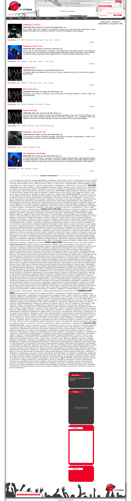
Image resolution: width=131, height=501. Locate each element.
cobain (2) (43, 321)
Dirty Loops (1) (83, 364)
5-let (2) (14, 183)
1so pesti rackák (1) (79, 180)
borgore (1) (24, 277)
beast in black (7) (46, 248)
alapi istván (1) (57, 195)
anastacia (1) (76, 209)
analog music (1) (22, 209)
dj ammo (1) (89, 366)
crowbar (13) (13, 331)
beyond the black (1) (74, 257)
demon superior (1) (15, 358)
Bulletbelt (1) (21, 296)
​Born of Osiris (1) (67, 277)
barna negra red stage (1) (67, 244)
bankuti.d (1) (23, 242)
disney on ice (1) (41, 366)
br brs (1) (25, 279)
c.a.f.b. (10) (78, 298)
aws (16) (21, 232)
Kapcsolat (114, 24)
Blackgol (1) (71, 265)
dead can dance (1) (29, 351)
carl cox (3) (68, 303)
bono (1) (65, 275)
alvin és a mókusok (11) (16, 205)
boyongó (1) (13, 279)
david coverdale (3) (81, 348)
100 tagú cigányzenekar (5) (39, 180)
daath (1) (48, 338)
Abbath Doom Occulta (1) (49, 187)
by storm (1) (50, 298)
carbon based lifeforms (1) (24, 303)
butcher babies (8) (15, 298)
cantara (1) (83, 301)
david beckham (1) (60, 348)
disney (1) (32, 366)
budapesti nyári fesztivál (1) (74, 293)
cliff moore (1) (55, 319)
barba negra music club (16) (71, 242)
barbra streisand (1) (46, 244)
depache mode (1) (54, 358)
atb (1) (86, 227)
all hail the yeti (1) (37, 202)
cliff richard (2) (64, 319)
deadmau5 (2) (90, 351)
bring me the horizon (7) (58, 282)
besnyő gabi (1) (60, 256)
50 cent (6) (20, 183)
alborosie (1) (15, 197)
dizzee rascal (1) (72, 366)
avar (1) (53, 230)
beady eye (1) (23, 248)
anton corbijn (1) (23, 219)
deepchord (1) (53, 354)
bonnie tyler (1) (58, 275)
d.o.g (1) (42, 338)
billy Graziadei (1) (55, 261)
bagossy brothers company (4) (66, 237)
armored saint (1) (27, 224)
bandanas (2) (57, 240)
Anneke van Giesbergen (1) (83, 215)
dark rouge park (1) (80, 343)
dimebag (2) (52, 362)
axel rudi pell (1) (29, 232)
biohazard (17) (25, 262)
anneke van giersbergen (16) (66, 215)
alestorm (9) (87, 197)
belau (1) (43, 251)
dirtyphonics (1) (16, 366)
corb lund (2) (84, 325)
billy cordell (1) (28, 261)
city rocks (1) (88, 318)
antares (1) (47, 217)
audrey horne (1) (47, 229)
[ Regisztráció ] (103, 15)
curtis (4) (57, 336)
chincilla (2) (34, 314)
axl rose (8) (37, 232)
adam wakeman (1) (81, 189)
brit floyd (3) (15, 283)
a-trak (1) (84, 185)
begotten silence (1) (85, 249)
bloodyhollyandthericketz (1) (31, 270)
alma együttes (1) (17, 204)
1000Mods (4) (52, 180)
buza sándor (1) (41, 298)
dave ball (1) (24, 346)
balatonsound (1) (42, 238)
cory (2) (66, 327)
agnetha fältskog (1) (17, 192)
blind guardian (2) (21, 269)
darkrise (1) (53, 345)
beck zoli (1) (26, 249)
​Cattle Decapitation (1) (81, 306)
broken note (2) (19, 285)
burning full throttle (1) (31, 296)
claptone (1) (28, 319)
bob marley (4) (28, 272)
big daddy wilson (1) (28, 259)
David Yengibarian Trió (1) (77, 349)
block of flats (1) (48, 269)
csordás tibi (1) (20, 336)
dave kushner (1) (74, 346)
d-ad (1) (37, 338)
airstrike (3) (88, 192)
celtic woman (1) (79, 308)
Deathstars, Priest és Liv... (33, 46)
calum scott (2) (78, 300)
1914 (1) (70, 180)
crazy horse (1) (34, 328)
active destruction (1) (44, 189)
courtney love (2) (14, 328)
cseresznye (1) (57, 333)
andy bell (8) (75, 211)
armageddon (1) (88, 222)
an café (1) (86, 207)
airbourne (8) (80, 192)
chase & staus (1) (78, 311)
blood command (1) (59, 269)
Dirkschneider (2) (64, 364)
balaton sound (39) (89, 237)
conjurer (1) (28, 325)
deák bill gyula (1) (24, 353)
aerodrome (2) (51, 190)
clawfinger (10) (36, 319)
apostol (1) (23, 220)
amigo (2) (14, 207)
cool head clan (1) (53, 325)
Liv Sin (45, 40)
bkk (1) (80, 262)
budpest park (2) (32, 295)
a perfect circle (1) (70, 185)
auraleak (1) (68, 229)
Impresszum (105, 22)
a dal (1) (93, 183)
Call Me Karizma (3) (67, 300)
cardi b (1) (61, 303)
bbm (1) (94, 246)
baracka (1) (41, 242)
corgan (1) (22, 327)
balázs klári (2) (72, 238)
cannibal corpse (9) (73, 301)
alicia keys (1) (20, 200)
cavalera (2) (17, 308)
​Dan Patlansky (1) (15, 341)
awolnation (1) (14, 232)
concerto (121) (89, 323)
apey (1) (68, 219)
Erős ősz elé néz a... (31, 89)
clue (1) (14, 321)
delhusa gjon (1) (37, 356)
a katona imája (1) (48, 185)
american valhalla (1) (66, 205)
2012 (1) (19, 182)
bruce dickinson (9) (66, 285)
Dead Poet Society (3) (70, 351)
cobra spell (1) (50, 321)
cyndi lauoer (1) (65, 336)
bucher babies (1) (56, 287)
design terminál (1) (87, 359)
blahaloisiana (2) (40, 267)
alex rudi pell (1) (41, 199)
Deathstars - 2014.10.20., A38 (34, 132)
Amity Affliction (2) (30, 207)
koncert (23, 40)
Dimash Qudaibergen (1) (41, 362)
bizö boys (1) (57, 262)
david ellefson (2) (15, 349)
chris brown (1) (74, 314)
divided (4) (64, 366)
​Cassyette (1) (13, 306)
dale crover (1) (83, 338)
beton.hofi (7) (85, 256)
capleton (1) (90, 301)
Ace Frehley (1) (92, 187)
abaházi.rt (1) (31, 187)
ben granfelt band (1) (86, 251)
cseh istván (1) (14, 333)
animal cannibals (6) (57, 214)
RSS (121, 24)
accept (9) (79, 187)
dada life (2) (55, 338)
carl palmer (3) (76, 303)
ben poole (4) (19, 252)
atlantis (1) (92, 227)
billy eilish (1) (36, 261)
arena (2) (29, 222)
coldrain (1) (76, 321)
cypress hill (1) (14, 338)
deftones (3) (79, 354)
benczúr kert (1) (37, 252)
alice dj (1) (79, 199)
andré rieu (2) (26, 211)
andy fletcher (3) (84, 211)
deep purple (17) (43, 354)
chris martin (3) (26, 316)
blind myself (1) (30, 269)
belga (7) (49, 251)
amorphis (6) (58, 207)
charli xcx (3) (85, 310)
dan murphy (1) (90, 340)
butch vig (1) (92, 296)
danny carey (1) (41, 343)
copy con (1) (68, 325)
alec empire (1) (58, 197)
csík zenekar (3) (90, 333)
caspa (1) (88, 305)
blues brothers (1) (71, 270)
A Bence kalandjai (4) (84, 183)
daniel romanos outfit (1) (19, 343)
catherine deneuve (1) (61, 306)
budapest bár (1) (37, 291)
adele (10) (25, 190)
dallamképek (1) (22, 340)
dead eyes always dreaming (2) (54, 351)
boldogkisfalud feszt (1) (82, 274)
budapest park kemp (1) (22, 293)
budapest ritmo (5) (35, 293)
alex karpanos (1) (20, 199)
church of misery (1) (30, 318)
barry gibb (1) (29, 246)
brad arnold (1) (33, 279)
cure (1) (52, 336)
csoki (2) (85, 335)
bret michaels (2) (56, 280)
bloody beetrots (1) (17, 270)
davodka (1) (89, 349)
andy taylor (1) (31, 212)
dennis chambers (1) (33, 358)
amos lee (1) (66, 207)
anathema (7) (84, 209)
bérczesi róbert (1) (43, 254)
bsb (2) (34, 287)
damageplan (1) (41, 340)
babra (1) (69, 233)
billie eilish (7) (19, 261)
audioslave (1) (38, 229)
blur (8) (12, 272)
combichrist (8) (49, 323)
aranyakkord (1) (56, 220)
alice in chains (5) (88, 199)
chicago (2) (78, 313)
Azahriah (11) (52, 232)
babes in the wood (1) (60, 233)
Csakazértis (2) (80, 331)
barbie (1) (37, 244)
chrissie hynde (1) (44, 316)
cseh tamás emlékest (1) (35, 333)
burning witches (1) (44, 296)
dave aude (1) (16, 346)
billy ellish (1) (45, 261)
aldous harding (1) (37, 197)
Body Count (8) (16, 274)
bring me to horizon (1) (72, 282)
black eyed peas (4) (15, 264)
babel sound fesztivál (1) (46, 233)
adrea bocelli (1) (33, 190)
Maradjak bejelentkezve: (115, 13)
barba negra (39, 40)
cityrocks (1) (13, 319)
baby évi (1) (76, 233)
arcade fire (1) (66, 220)
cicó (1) (39, 318)
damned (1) (71, 340)
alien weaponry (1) (40, 200)
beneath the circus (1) (49, 252)
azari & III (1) (60, 232)
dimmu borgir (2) (88, 362)
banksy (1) (93, 240)
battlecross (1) (72, 246)
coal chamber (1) (34, 321)
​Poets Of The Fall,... (30, 110)
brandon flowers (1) (77, 279)
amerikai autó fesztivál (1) (80, 205)
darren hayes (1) (62, 345)
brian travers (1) (37, 282)
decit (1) (14, 354)
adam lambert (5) (71, 189)
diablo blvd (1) (63, 361)
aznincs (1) (75, 232)
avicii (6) (93, 230)
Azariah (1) (68, 232)
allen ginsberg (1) (68, 202)
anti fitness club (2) (64, 217)
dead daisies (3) (40, 351)
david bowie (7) (70, 348)
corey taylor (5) (14, 327)
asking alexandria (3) (77, 225)
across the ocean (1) (25, 189)
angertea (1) (19, 214)
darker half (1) (27, 345)
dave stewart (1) (41, 348)
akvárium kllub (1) (61, 194)
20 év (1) (88, 180)
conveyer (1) (43, 325)
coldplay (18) (68, 321)
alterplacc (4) (82, 204)
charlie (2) (93, 310)
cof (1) (62, 321)
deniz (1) (23, 358)
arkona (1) (67, 222)
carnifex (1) (20, 305)
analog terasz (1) (67, 209)
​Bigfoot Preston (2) (57, 259)
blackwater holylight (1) (18, 267)
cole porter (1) (84, 321)
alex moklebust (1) (31, 199)
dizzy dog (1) (82, 366)
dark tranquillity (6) (17, 345)
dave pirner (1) (21, 348)
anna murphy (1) (45, 215)
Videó (57, 18)
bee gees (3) (62, 249)
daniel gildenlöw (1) (67, 341)
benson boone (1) (32, 254)
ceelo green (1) (53, 308)
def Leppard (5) (70, 354)
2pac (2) (30, 182)
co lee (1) (26, 321)
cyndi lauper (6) (74, 336)
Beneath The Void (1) (62, 252)
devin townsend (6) (53, 361)
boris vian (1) (31, 277)
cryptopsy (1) (61, 331)
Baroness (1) (21, 246)
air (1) (74, 192)
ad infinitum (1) (61, 189)
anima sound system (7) (44, 214)
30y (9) (75, 182)
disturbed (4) (56, 366)
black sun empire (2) (41, 265)
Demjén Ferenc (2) (89, 356)
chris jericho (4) (16, 316)
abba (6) (38, 187)
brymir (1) (28, 287)
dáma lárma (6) (32, 340)
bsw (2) (43, 287)
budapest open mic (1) (70, 291)
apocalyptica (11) (15, 220)
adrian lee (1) (42, 190)
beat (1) (75, 248)
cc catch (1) (45, 308)
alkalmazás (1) (88, 200)
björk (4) (75, 262)
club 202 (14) (87, 319)
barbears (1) (30, 244)
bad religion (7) (14, 237)
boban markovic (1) (38, 272)
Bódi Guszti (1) (74, 272)
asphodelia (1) (41, 227)
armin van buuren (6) (16, 224)
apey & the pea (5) (77, 219)
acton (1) (53, 189)
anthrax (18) (54, 217)
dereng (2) (25, 359)
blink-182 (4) (39, 269)
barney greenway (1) (81, 244)
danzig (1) (62, 343)
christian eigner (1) (55, 316)
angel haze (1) (59, 212)
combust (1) (57, 323)
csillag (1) (12, 335)
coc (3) (57, 321)
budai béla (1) (53, 288)
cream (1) (61, 328)
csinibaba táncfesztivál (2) (49, 335)
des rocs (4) (53, 359)
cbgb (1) (38, 308)
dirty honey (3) (74, 364)
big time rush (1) (47, 259)
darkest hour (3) (36, 345)
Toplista (66, 18)
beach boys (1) (14, 248)
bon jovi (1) (15, 275)
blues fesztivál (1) (82, 270)
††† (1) (12, 180)
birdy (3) (40, 262)
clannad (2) (21, 319)
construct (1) (35, 325)
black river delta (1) (79, 264)
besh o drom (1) (50, 256)
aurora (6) (88, 229)
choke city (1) (48, 314)
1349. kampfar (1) (62, 180)
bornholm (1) (76, 277)
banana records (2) (25, 240)
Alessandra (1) (78, 197)
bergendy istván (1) (77, 254)
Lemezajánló (29, 18)
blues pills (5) (91, 270)
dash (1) (70, 345)
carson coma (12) (72, 305)
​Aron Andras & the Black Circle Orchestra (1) (45, 224)
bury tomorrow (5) (67, 296)
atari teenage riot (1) (70, 227)
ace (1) (85, 187)
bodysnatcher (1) (26, 274)
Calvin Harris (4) (88, 300)
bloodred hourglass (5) (79, 269)
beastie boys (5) (56, 248)
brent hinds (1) (46, 280)
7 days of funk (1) (59, 183)
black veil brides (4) (53, 265)
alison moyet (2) (61, 200)
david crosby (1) (91, 348)
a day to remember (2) (28, 185)
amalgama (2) (35, 205)
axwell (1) (44, 232)
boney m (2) (42, 275)
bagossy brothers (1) (51, 237)
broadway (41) (46, 284)
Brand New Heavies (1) (64, 279)
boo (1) (84, 275)
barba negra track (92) (18, 244)
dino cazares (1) (21, 364)
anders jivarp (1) (16, 211)
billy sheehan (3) (79, 261)
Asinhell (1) (67, 225)
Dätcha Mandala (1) (79, 345)
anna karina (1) (35, 215)
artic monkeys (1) (82, 224)
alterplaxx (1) (91, 204)
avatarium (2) (66, 230)
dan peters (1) (25, 341)
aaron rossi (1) (23, 187)
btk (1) (48, 287)
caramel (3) (13, 303)
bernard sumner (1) (29, 256)
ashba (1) (37, 225)
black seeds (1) (17, 265)
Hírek (10, 18)
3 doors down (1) (38, 182)
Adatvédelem (103, 24)
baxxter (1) (88, 246)
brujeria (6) (89, 285)
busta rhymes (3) (83, 296)
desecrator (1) (61, 359)
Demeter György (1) (57, 356)
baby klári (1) (92, 233)
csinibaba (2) (19, 335)
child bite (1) (13, 314)
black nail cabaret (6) (51, 264)
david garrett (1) (24, 349)
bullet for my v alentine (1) (81, 295)
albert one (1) (84, 195)
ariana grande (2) (58, 222)
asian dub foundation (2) (56, 225)
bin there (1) (17, 262)
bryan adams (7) (19, 287)
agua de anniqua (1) (55, 192)
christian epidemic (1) (67, 316)
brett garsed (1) (66, 280)
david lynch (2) (65, 349)
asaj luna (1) (30, 225)
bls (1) (56, 270)
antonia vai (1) (32, 219)
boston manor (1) (85, 277)
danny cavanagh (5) (52, 343)
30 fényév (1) (48, 182)
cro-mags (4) (73, 330)
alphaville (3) (53, 204)
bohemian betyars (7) (61, 274)
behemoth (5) (13, 251)
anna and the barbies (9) (23, 215)
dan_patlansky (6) (34, 341)
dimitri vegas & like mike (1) (74, 362)
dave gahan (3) (55, 346)
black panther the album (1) (66, 264)
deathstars (30, 40)
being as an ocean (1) (34, 251)
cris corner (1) (31, 330)
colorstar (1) (23, 323)
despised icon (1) (15, 361)
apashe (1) (62, 219)
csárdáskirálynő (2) (91, 331)
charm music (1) (56, 311)
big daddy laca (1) (17, 259)
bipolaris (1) (33, 262)
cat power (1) (21, 306)
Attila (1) (30, 229)
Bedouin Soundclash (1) (51, 249)
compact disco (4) (77, 323)
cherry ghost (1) (34, 313)
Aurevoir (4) (76, 229)
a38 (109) (92, 185)
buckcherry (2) (66, 287)
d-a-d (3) (31, 338)
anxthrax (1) (40, 219)
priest (51, 40)
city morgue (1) (80, 318)
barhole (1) (56, 244)
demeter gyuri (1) (69, 356)
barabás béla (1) (32, 242)
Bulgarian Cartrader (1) (60, 295)
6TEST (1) (51, 183)
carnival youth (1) (29, 305)
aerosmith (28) (60, 190)
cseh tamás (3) (23, 333)
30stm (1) (69, 182)
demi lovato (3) (79, 356)
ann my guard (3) (82, 214)
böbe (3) (19, 279)
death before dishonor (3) (61, 353)
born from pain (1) (56, 277)
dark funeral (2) (70, 343)
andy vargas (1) (40, 212)
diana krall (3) (85, 361)
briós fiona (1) (84, 282)
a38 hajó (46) (14, 187)
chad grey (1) (32, 310)
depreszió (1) (86, 358)
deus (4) (31, 361)
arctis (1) (23, 222)
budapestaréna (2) (60, 293)
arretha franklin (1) (64, 224)
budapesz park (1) (22, 295)
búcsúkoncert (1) (75, 287)
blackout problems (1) (81, 265)
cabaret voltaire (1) (87, 298)
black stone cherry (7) (28, 265)
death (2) (41, 353)
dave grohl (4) (64, 346)
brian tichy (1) (28, 282)
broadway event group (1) (70, 283)
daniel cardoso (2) (55, 341)
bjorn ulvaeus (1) (67, 262)
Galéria (48, 18)
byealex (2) (71, 298)
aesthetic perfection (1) (72, 190)
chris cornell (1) (84, 314)
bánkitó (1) (74, 240)
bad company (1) (80, 235)
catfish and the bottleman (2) (45, 306)
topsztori (25, 147)
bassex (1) (48, 246)
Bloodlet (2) (69, 269)
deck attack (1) (21, 354)
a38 (38, 147)
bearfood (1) (31, 248)
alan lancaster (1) (17, 195)
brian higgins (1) (76, 280)
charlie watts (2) (35, 311)
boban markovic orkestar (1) (53, 272)
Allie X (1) (77, 202)
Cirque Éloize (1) (70, 318)
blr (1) (51, 270)
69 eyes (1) (44, 183)
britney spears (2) (36, 283)
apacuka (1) (55, 219)
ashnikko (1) (44, 225)
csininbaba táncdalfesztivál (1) (65, 335)
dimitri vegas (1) (61, 362)
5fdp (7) (26, 183)
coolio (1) (62, 325)
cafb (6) (26, 300)
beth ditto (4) (69, 256)
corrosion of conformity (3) (55, 327)
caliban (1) (40, 300)
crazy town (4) (53, 328)
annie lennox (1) (21, 217)
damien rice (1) (62, 340)
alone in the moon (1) (34, 204)
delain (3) (22, 356)
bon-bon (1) (22, 275)
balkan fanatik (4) (82, 238)
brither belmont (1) (25, 283)
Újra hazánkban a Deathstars (34, 153)
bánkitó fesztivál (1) (83, 240)
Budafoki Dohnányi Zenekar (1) (39, 288)
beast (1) (38, 248)
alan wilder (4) (36, 195)
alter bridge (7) (74, 204)
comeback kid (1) (67, 323)
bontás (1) (78, 275)
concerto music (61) (17, 325)
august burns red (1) (58, 229)
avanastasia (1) (37, 230)
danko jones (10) (31, 343)
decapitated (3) (82, 353)
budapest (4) (84, 288)
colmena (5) (15, 323)
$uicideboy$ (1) (19, 180)
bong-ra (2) (49, 275)
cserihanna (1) (81, 333)
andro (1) (68, 211)
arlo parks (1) (79, 222)
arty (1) (14, 225)
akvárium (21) (51, 194)
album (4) (22, 197)
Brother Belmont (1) (42, 285)
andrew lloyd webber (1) (58, 211)
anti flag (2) (74, 217)
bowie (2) (93, 277)
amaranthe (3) (44, 205)
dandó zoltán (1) (45, 341)
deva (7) (37, 361)
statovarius (47, 104)
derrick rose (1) (33, 359)
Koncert (38, 18)
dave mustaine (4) (85, 346)
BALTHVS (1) (92, 238)
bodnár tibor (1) (83, 272)
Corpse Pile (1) (43, 327)
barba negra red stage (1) (87, 242)
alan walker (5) (27, 195)
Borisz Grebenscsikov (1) (43, 277)
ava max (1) (28, 230)
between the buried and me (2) (24, 257)
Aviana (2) (87, 230)
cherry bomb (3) (24, 313)
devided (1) (43, 361)
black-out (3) (63, 265)
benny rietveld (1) (22, 254)
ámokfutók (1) (40, 207)
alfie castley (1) (60, 199)
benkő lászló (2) (73, 252)
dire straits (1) (41, 364)
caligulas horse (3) (56, 300)
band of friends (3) (37, 240)
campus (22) (21, 301)
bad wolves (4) (32, 237)
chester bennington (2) (55, 313)
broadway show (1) (84, 283)
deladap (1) (15, 356)
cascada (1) (81, 305)
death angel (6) (48, 353)
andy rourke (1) (21, 212)
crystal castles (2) (70, 331)
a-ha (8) (79, 185)
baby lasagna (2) (14, 235)
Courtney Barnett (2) (88, 327)
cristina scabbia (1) (53, 330)
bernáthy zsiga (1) (40, 256)
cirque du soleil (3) (59, 318)
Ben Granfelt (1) (74, 251)
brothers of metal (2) (55, 285)
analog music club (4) (34, 209)
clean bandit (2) (46, 319)
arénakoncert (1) (48, 222)
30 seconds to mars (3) (59, 182)
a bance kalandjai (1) (71, 183)
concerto (57, 40)
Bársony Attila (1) (39, 246)
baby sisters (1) (24, 235)
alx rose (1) (27, 205)
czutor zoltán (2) (23, 338)
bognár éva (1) (50, 274)
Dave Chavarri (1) (45, 346)
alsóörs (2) (61, 204)
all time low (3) (58, 202)
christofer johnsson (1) (80, 316)
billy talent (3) (89, 261)
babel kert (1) (34, 233)
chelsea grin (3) (88, 311)
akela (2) (17, 194)
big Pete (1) (38, 259)
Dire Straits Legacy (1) (52, 364)
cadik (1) (20, 300)
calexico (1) (32, 300)
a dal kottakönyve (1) (16, 185)
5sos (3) (31, 183)
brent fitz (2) (38, 280)
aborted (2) (66, 187)
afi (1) (89, 190)
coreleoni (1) (92, 325)
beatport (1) (13, 249)
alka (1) (81, 200)
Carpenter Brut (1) (52, 305)
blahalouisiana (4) (62, 267)
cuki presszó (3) (30, 336)
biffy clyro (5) (84, 257)
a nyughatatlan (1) (59, 185)
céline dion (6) (70, 308)
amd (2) (51, 205)
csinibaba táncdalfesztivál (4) (32, 335)
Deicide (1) (86, 354)
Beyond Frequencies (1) (60, 257)
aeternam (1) (83, 190)
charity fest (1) (77, 310)
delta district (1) (46, 356)
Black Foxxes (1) (26, 264)
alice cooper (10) (70, 199)
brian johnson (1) (86, 280)
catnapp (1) (71, 306)
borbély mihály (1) (15, 277)
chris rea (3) (34, 316)
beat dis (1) (81, 248)
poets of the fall (40, 126)
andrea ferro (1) (45, 211)
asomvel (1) (87, 225)
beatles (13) (88, 248)
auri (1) (83, 229)
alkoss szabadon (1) (15, 202)
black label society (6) (38, 264)
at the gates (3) (59, 227)
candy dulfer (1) (52, 301)
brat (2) (32, 280)
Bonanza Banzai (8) (32, 275)
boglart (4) (42, 274)
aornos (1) (48, 219)
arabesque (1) (47, 220)
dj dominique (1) (19, 367)
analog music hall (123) (51, 209)
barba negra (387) (53, 242)
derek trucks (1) (16, 359)
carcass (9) (54, 303)
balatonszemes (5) (53, 238)
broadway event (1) (56, 283)
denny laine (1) (44, 358)
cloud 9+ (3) (72, 319)
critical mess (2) (64, 330)
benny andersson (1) (85, 252)
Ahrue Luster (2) (66, 192)
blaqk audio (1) (83, 267)
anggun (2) (27, 214)
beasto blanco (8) (67, 248)
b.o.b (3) (17, 233)
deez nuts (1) (61, 354)
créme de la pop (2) (70, 328)
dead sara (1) (81, 351)
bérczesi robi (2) (54, 254)
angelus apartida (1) (81, 212)
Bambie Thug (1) (14, 240)
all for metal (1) (26, 202)
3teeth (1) (80, 182)
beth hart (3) (77, 256)
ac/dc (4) (73, 187)
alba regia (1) (75, 195)
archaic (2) (84, 220)
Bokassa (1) (71, 274)
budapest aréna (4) (26, 291)
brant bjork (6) (14, 280)
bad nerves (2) (90, 235)
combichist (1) (40, 323)
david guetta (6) (56, 349)
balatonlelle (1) (32, 238)
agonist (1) (38, 192)
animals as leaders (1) (70, 214)
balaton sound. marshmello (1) (18, 238)
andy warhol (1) (49, 212)
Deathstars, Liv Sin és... (32, 25)
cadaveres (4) (14, 300)
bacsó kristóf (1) (69, 235)
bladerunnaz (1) (30, 267)
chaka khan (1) (49, 310)
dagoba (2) (75, 338)
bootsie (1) (90, 275)
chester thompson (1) (68, 313)
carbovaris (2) (46, 303)
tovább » (91, 42)
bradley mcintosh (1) (44, 279)
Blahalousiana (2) (73, 267)
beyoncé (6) (37, 257)
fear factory (39, 104)
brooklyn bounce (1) (30, 285)
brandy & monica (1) (89, 279)
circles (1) (50, 318)
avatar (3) (59, 230)
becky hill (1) (34, 249)
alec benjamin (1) (48, 197)
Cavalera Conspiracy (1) (28, 308)
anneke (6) (54, 215)
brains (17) (54, 279)
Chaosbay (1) (68, 310)
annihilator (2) (31, 217)
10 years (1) (27, 180)
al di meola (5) (85, 194)
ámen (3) (56, 205)
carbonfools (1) (37, 303)
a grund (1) (39, 185)
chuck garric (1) (19, 318)
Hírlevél (85, 18)
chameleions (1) (59, 310)
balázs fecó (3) (63, 238)
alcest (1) (28, 197)
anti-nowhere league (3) (84, 217)
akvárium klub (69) (73, 194)
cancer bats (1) (43, 301)
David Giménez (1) (45, 349)
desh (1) (78, 359)
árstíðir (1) (73, 224)
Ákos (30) (34, 194)
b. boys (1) (90, 232)
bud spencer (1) (85, 287)
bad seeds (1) (23, 237)
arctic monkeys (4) (15, 222)
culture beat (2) (44, 336)
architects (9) (91, 220)
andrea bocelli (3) (35, 211)
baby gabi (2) (84, 233)
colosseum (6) (31, 323)
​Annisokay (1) (39, 217)
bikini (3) (83, 259)
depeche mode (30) (66, 358)
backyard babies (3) (59, 235)
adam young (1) (16, 190)
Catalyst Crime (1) (31, 306)
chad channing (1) (22, 310)
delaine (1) (28, 356)
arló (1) (73, 222)
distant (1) (49, 366)
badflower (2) (40, 237)
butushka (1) (32, 298)
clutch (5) (19, 321)
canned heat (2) (62, 301)
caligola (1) (47, 300)
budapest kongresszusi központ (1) (53, 291)
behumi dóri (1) (22, 251)
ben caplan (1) (65, 251)
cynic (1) (82, 336)
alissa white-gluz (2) (72, 200)
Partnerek (115, 22)
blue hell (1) (62, 270)
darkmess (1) (45, 345)
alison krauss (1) (51, 200)
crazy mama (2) (44, 328)
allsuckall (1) (84, 202)
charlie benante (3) (15, 311)
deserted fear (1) (71, 359)
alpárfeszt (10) (45, 204)
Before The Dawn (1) (72, 249)
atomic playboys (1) (15, 229)
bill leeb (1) (90, 259)
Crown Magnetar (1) (23, 331)
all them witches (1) (47, 202)
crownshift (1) (34, 331)
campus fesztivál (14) (32, 301)
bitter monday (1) (48, 262)
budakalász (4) (61, 288)
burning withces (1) (55, 296)
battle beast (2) (62, 246)
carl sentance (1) (86, 303)
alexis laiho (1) (51, 199)
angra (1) (33, 214)
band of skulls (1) (48, 240)
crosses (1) (89, 330)
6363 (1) (37, 183)
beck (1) (19, 249)
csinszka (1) (78, 335)
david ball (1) (50, 348)
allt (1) (90, 202)
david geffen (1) (34, 349)
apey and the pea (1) (89, 219)
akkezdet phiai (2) (26, 194)
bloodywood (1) (44, 270)
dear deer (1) (34, 353)
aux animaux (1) (20, 230)
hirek (18, 40)
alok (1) (25, 204)
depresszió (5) (77, 358)
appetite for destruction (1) (34, 220)
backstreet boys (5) (47, 235)
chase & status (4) (67, 311)
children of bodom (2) (24, 314)
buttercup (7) (24, 298)
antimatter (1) (13, 219)
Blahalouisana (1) (51, 267)
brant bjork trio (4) (24, 280)
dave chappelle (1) (34, 346)
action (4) (34, 189)
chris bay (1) (56, 314)
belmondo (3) (56, 251)
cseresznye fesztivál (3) (69, 333)
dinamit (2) (13, 364)
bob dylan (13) (19, 272)
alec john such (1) (69, 197)
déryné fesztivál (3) (43, 359)
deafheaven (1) (14, 353)
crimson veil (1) (81, 328)
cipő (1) (44, 318)
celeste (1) (62, 308)
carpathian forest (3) (40, 305)
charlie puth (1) (25, 311)
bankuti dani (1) (14, 242)
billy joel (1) (71, 261)
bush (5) (75, 296)
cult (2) (37, 336)
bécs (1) (41, 249)
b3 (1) (28, 233)
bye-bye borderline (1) (61, 298)
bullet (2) (70, 295)
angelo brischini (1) (69, 212)
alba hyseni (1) (66, 195)
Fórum (76, 18)
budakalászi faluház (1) (73, 288)
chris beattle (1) (65, 314)
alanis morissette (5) (46, 195)
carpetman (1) (62, 305)
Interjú (20, 18)
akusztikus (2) (42, 194)
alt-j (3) (67, 204)
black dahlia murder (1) (89, 262)
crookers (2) (81, 330)
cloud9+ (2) (80, 319)
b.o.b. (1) (22, 233)
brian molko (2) (19, 282)
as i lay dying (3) (21, 225)
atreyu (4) (24, 229)
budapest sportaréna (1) (48, 293)
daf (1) (61, 338)
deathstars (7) (73, 353)
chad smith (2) (40, 310)
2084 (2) (25, 182)
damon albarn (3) (80, 340)
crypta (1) (53, 331)
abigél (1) (60, 187)
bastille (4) (54, 246)
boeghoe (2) (35, 274)
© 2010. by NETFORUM (65, 500)
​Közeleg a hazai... (30, 68)
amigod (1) (21, 207)
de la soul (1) (19, 351)
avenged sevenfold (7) (77, 230)
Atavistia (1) (80, 227)
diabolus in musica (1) (74, 361)
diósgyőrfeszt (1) (31, 364)
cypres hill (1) (89, 336)
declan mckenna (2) (32, 354)
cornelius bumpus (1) (32, 327)
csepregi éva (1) (47, 333)
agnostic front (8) (29, 192)
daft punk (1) (67, 338)
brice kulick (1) (47, 282)
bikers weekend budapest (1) (72, 259)
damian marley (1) (52, 340)
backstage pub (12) (35, 235)
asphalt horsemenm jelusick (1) (27, 227)
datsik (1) (88, 345)
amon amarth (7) (49, 207)
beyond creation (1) (47, 257)
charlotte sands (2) (46, 311)
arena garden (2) (37, 222)
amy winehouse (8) (76, 207)
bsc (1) (38, 287)
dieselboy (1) (30, 362)
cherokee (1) (15, 313)
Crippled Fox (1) (21, 330)
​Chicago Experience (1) (88, 313)
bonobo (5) (72, 275)
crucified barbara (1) (44, 331)
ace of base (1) (14, 189)
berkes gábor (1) (88, 254)
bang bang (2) (66, 240)
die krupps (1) (21, 362)
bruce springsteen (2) (79, 285)
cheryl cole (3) (44, 313)
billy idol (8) (63, 261)
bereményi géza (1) (65, 254)
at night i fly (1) (49, 227)
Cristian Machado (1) (41, 330)
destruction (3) (24, 361)
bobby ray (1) (65, 272)
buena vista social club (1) (45, 295)
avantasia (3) (46, 230)
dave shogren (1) (30, 348)
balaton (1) (79, 237)
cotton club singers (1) (75, 327)
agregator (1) (45, 192)
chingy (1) (41, 314)
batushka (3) (80, 246)
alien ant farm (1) (30, 200)
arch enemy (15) (75, 220)
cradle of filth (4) (24, 328)
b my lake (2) (82, 232)
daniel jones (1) (78, 341)
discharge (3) (25, 366)
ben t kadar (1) (28, 252)
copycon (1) (76, 325)
